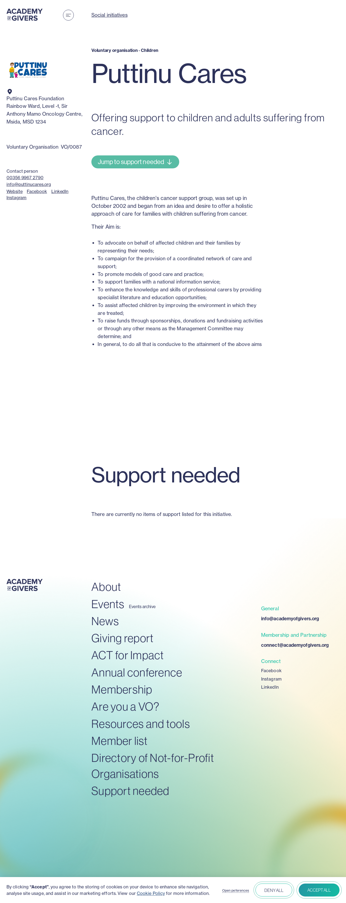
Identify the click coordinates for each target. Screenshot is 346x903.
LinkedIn (59, 191)
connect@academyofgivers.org (295, 645)
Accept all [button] (319, 890)
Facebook (37, 191)
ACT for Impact (127, 655)
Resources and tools (140, 724)
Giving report (122, 638)
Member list (119, 741)
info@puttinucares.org (28, 184)
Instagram (16, 197)
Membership (121, 689)
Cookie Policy (151, 893)
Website (14, 191)
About (106, 586)
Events (108, 604)
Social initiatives (109, 15)
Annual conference (136, 672)
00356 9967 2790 (25, 177)
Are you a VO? (125, 706)
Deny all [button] (273, 890)
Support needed (130, 791)
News (105, 621)
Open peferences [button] (235, 890)
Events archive (142, 606)
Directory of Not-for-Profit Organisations (152, 766)
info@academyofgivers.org (290, 618)
